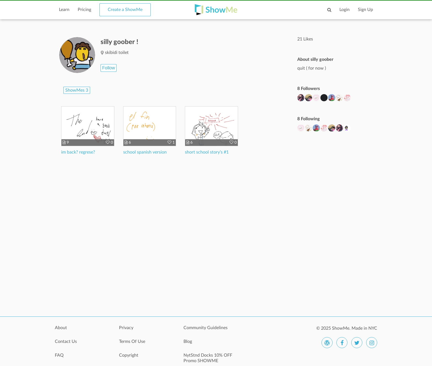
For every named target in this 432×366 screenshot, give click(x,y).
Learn (64, 9)
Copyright (128, 355)
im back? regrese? (78, 152)
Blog (187, 341)
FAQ (59, 355)
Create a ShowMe (125, 9)
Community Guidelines (205, 328)
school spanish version (145, 152)
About (61, 328)
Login (344, 9)
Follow (108, 67)
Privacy (126, 328)
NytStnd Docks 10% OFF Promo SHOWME (207, 358)
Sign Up (365, 9)
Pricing (84, 9)
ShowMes (76, 90)
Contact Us (66, 341)
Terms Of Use (132, 341)
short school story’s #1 (207, 152)
